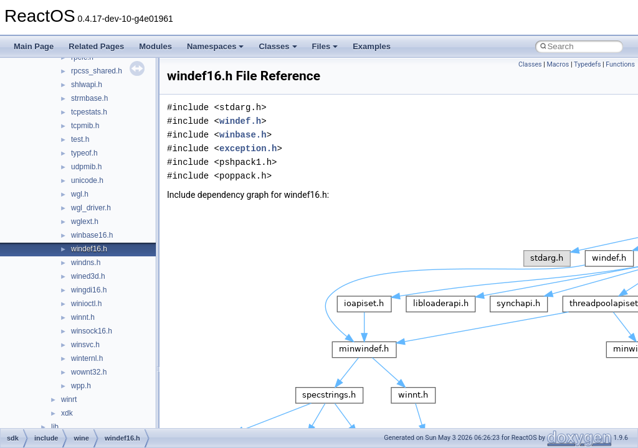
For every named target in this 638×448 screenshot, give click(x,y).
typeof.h (84, 153)
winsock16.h (91, 331)
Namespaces (215, 46)
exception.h (248, 148)
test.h (80, 139)
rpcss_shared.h (96, 71)
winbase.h (243, 135)
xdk (67, 413)
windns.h (85, 262)
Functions (620, 64)
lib (55, 426)
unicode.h (87, 180)
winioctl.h (86, 303)
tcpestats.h (89, 112)
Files (325, 46)
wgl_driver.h (91, 207)
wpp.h (81, 385)
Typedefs (587, 64)
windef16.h (89, 249)
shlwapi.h (86, 84)
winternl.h (87, 358)
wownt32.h (89, 372)
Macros (557, 64)
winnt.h (83, 317)
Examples (372, 46)
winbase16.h (92, 235)
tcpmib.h (85, 125)
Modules (155, 46)
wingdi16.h (89, 290)
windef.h (240, 121)
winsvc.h (85, 344)
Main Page (34, 46)
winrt (69, 399)
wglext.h (84, 221)
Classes (278, 46)
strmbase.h (89, 98)
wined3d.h (88, 276)
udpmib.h (86, 166)
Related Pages (96, 46)
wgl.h (79, 194)
